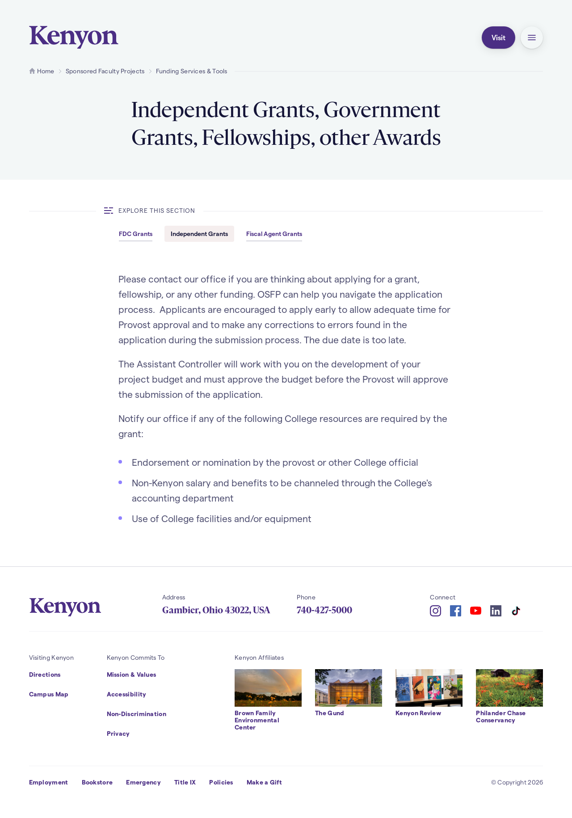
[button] (532, 37)
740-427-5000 (324, 610)
